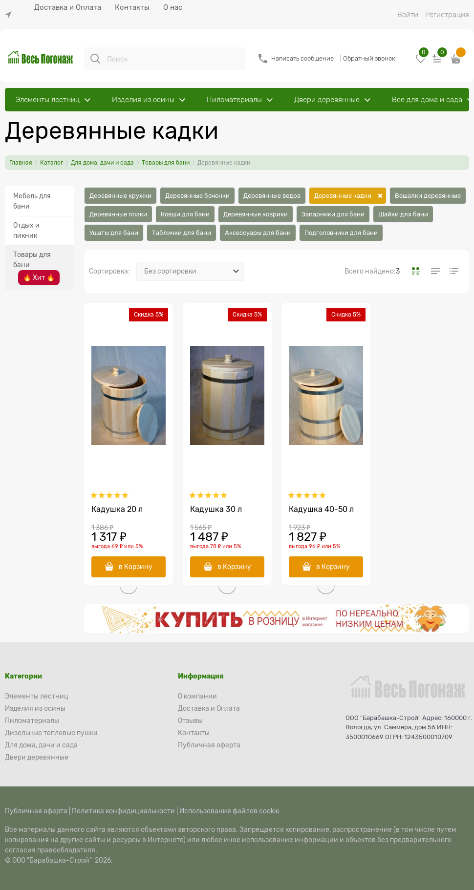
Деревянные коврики (255, 214)
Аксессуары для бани (258, 232)
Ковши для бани (185, 214)
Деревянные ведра (272, 195)
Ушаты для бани (113, 232)
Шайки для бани (403, 214)
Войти (407, 15)
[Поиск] (95, 58)
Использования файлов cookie (229, 811)
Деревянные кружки (120, 195)
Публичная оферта (36, 811)
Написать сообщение (302, 58)
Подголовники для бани (341, 232)
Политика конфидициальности (123, 811)
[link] (11, 15)
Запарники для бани (333, 214)
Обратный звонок (369, 58)
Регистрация (447, 15)
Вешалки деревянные (428, 195)
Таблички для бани (181, 232)
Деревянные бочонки (197, 195)
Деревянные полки (118, 214)
